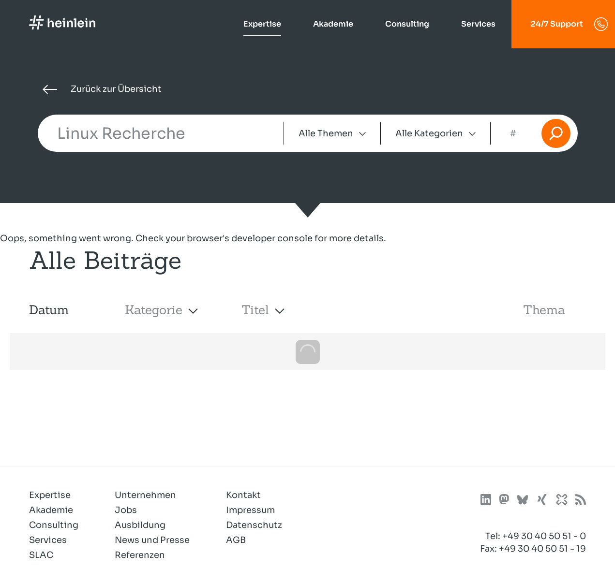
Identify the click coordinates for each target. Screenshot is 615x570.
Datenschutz (254, 525)
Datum (49, 310)
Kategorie (153, 310)
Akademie (333, 24)
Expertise (262, 24)
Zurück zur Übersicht (102, 89)
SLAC (41, 555)
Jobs (126, 510)
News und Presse (152, 540)
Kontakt (243, 495)
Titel (255, 310)
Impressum (250, 510)
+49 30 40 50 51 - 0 (544, 536)
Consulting (407, 24)
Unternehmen (145, 495)
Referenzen (140, 555)
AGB (236, 540)
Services (478, 24)
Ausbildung (140, 525)
